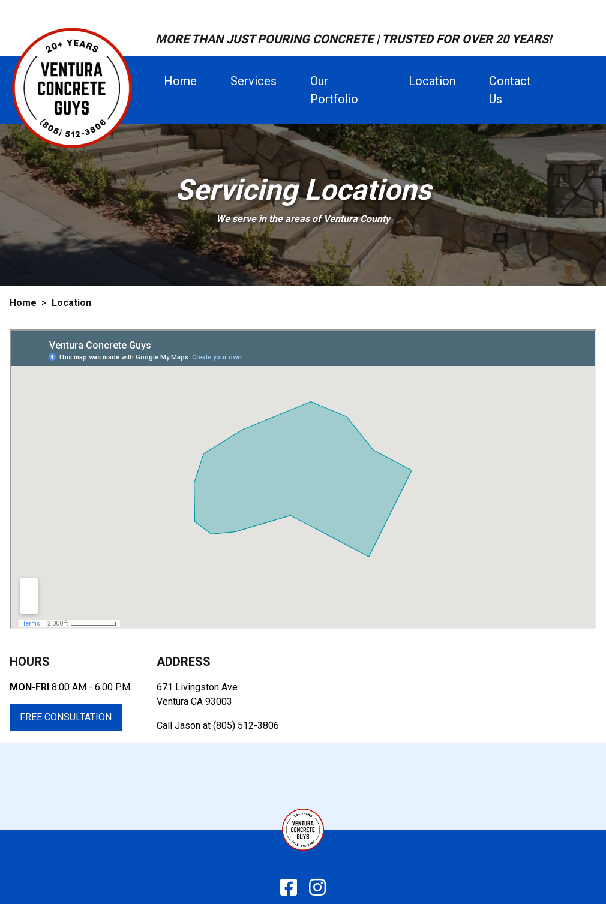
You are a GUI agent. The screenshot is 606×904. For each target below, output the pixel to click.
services (253, 81)
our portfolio (334, 90)
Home (23, 302)
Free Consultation (66, 717)
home (180, 81)
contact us (510, 90)
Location (71, 302)
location (432, 81)
